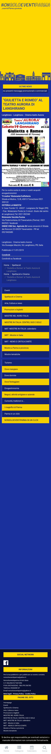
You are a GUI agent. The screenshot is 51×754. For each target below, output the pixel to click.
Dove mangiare (11, 369)
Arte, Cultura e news (13, 303)
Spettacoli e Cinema (13, 297)
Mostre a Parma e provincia (16, 348)
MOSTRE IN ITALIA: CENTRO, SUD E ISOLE (23, 322)
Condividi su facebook (11, 258)
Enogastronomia (12, 388)
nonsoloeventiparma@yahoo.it (14, 677)
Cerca (44, 749)
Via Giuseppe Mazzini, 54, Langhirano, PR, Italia (22, 245)
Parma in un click (12, 414)
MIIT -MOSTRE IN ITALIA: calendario (20, 329)
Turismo (8, 363)
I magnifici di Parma (13, 407)
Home (6, 749)
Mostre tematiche (12, 354)
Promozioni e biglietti (13, 309)
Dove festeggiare (12, 382)
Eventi (7, 290)
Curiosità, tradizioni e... (15, 401)
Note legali (7, 694)
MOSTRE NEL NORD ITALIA (17, 316)
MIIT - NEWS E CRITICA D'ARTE (18, 341)
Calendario (32, 749)
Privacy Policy (18, 694)
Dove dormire (10, 375)
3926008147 (15, 688)
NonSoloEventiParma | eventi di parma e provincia (25, 7)
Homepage (7, 703)
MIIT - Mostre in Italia (14, 335)
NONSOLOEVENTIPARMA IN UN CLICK (21, 420)
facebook (14, 223)
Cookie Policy (30, 694)
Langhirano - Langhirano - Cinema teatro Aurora (23, 115)
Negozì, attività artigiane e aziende (19, 394)
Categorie (19, 749)
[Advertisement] (25, 41)
